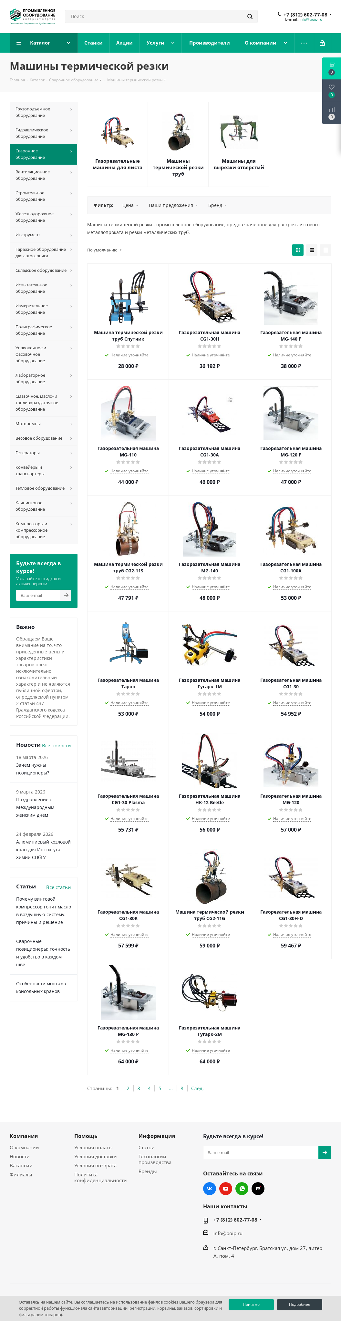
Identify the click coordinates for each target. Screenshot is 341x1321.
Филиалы (21, 1174)
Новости (20, 1156)
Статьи (147, 1147)
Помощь (86, 1136)
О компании (24, 1147)
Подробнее (299, 1304)
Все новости (56, 745)
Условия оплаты (93, 1147)
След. (197, 1088)
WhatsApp (241, 1188)
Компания (24, 1136)
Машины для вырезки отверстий (239, 164)
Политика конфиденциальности (100, 1177)
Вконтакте (209, 1188)
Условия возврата (95, 1165)
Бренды (148, 1171)
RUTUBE (258, 1188)
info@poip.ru (310, 19)
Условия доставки (95, 1156)
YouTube (225, 1188)
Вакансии (21, 1165)
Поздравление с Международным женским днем (35, 807)
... (171, 1088)
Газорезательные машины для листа (117, 164)
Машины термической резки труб (178, 167)
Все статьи (58, 887)
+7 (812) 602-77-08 (305, 14)
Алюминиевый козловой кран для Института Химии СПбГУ (43, 849)
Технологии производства (155, 1159)
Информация (157, 1136)
